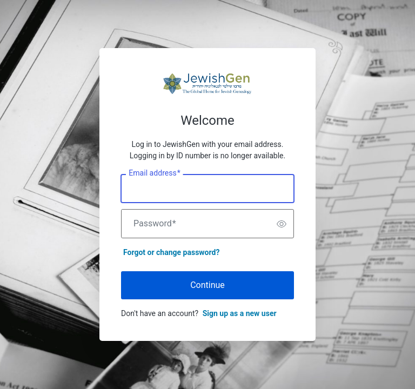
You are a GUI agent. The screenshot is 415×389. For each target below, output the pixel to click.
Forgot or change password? (171, 252)
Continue (207, 285)
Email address (154, 173)
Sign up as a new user (240, 313)
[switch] (281, 224)
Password (154, 224)
